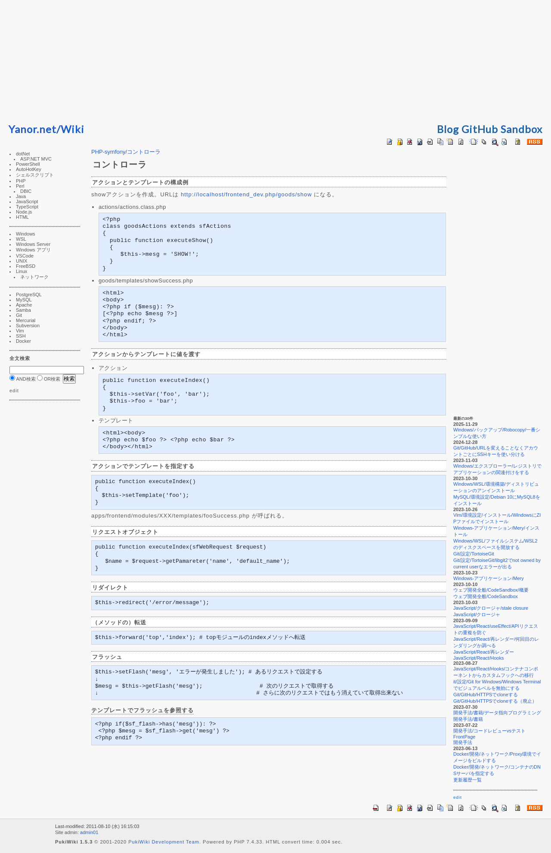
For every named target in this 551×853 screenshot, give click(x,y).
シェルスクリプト (35, 174)
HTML (22, 217)
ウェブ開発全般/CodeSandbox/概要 (491, 589)
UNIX (21, 261)
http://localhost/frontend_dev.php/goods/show (246, 194)
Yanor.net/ (35, 129)
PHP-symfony (108, 152)
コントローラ (144, 152)
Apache (24, 304)
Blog (448, 129)
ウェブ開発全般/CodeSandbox (485, 596)
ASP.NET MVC (36, 158)
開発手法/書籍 (468, 719)
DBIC (25, 191)
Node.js (24, 211)
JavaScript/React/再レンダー (483, 651)
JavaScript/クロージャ (476, 614)
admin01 (89, 832)
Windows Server (33, 244)
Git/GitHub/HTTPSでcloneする (485, 694)
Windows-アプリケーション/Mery (488, 578)
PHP (21, 180)
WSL (21, 239)
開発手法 (462, 742)
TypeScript (27, 206)
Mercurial (25, 320)
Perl (20, 186)
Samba (23, 310)
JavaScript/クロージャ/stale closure (490, 608)
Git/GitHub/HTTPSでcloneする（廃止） (495, 701)
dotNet (23, 153)
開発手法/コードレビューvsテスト (489, 730)
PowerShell (28, 164)
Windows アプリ (33, 249)
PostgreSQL (29, 294)
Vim (20, 330)
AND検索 (22, 379)
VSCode (25, 255)
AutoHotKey (28, 169)
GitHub (479, 129)
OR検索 (49, 379)
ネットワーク (34, 276)
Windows (25, 233)
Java (21, 196)
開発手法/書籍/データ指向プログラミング (497, 712)
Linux (21, 271)
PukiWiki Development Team (163, 841)
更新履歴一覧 (467, 779)
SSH (21, 335)
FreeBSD (25, 266)
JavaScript (27, 201)
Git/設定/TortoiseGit (473, 553)
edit (14, 390)
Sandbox (521, 129)
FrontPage (464, 736)
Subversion (28, 325)
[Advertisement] (275, 60)
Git (19, 315)
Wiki (72, 129)
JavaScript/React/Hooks (478, 658)
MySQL (24, 299)
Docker (23, 341)
